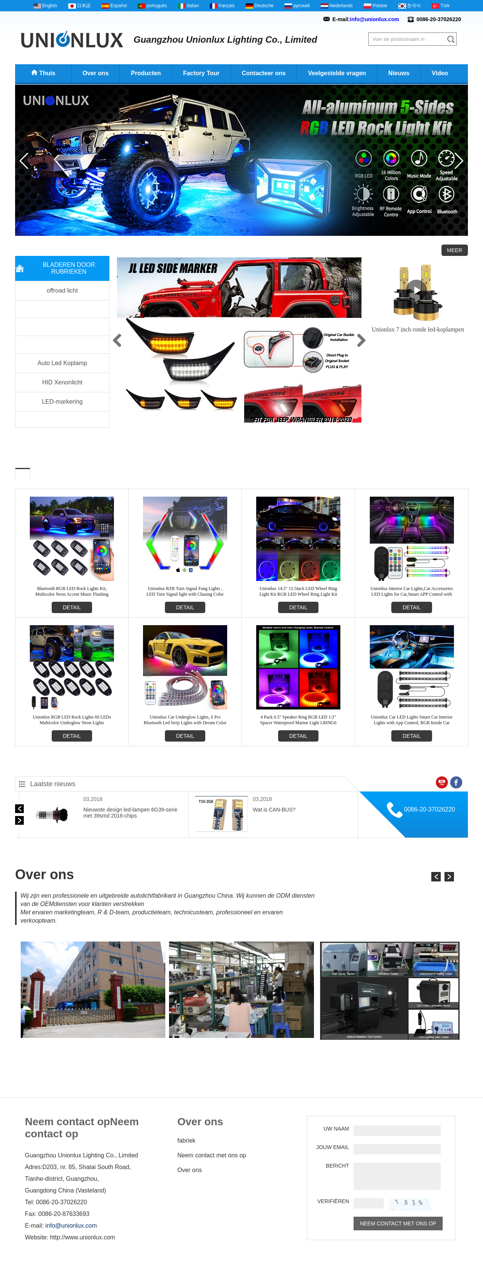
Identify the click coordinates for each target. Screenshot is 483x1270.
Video (440, 73)
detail (72, 607)
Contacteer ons (264, 73)
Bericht (337, 1166)
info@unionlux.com (374, 19)
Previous (128, 340)
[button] (235, 230)
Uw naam (336, 1129)
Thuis (47, 73)
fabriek (186, 1140)
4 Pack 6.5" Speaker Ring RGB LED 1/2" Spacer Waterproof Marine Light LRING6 (298, 719)
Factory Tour (201, 73)
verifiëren (333, 1201)
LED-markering (62, 401)
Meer (454, 250)
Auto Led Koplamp (62, 363)
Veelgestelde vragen (337, 73)
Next (350, 340)
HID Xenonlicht (62, 382)
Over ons (96, 73)
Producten (146, 73)
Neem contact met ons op (211, 1155)
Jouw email (332, 1147)
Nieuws (398, 73)
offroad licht (62, 290)
